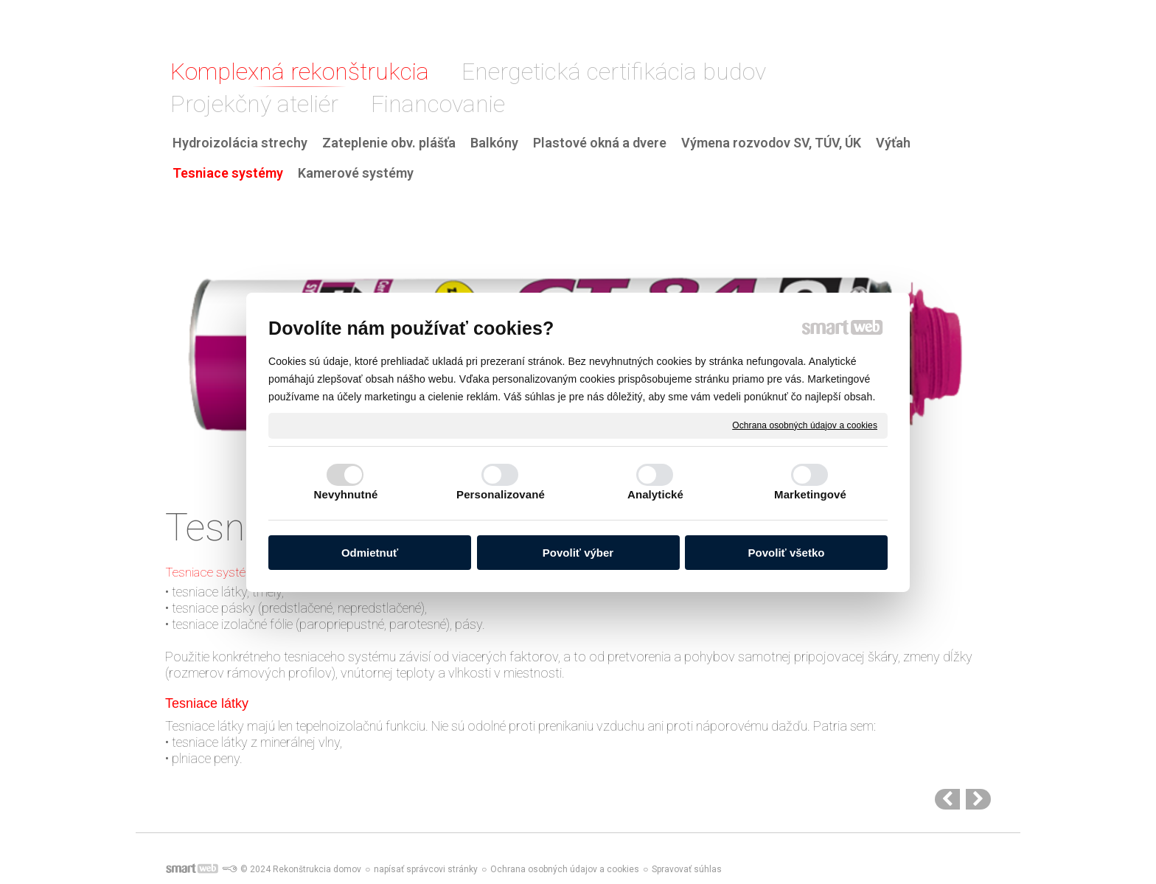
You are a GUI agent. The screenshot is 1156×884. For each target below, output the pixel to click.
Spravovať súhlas (687, 869)
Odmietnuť (369, 552)
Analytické (655, 494)
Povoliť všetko (786, 552)
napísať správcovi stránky (426, 869)
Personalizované (500, 494)
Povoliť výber (578, 552)
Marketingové (810, 494)
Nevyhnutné (346, 494)
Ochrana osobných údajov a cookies (804, 425)
